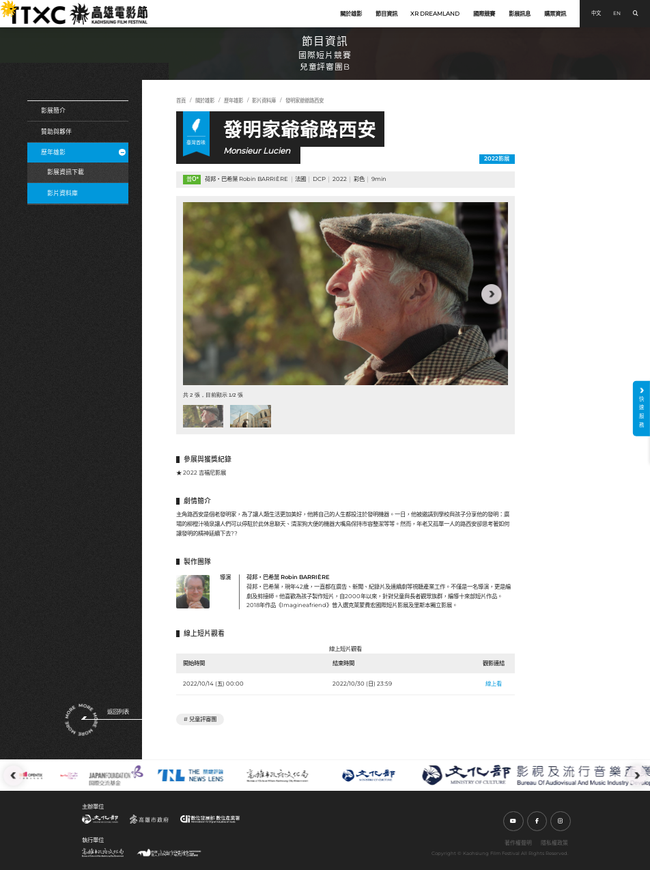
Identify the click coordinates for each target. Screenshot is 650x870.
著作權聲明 (518, 842)
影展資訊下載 (65, 172)
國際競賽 (484, 13)
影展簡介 (53, 110)
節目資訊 (386, 13)
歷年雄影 (83, 152)
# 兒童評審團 (200, 719)
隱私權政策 (554, 842)
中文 (596, 13)
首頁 (181, 101)
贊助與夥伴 (56, 131)
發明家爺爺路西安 (304, 101)
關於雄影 (351, 13)
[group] (345, 293)
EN (617, 13)
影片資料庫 (62, 193)
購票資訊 (555, 13)
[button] (491, 294)
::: (3, 4)
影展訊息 (520, 13)
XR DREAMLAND (435, 13)
